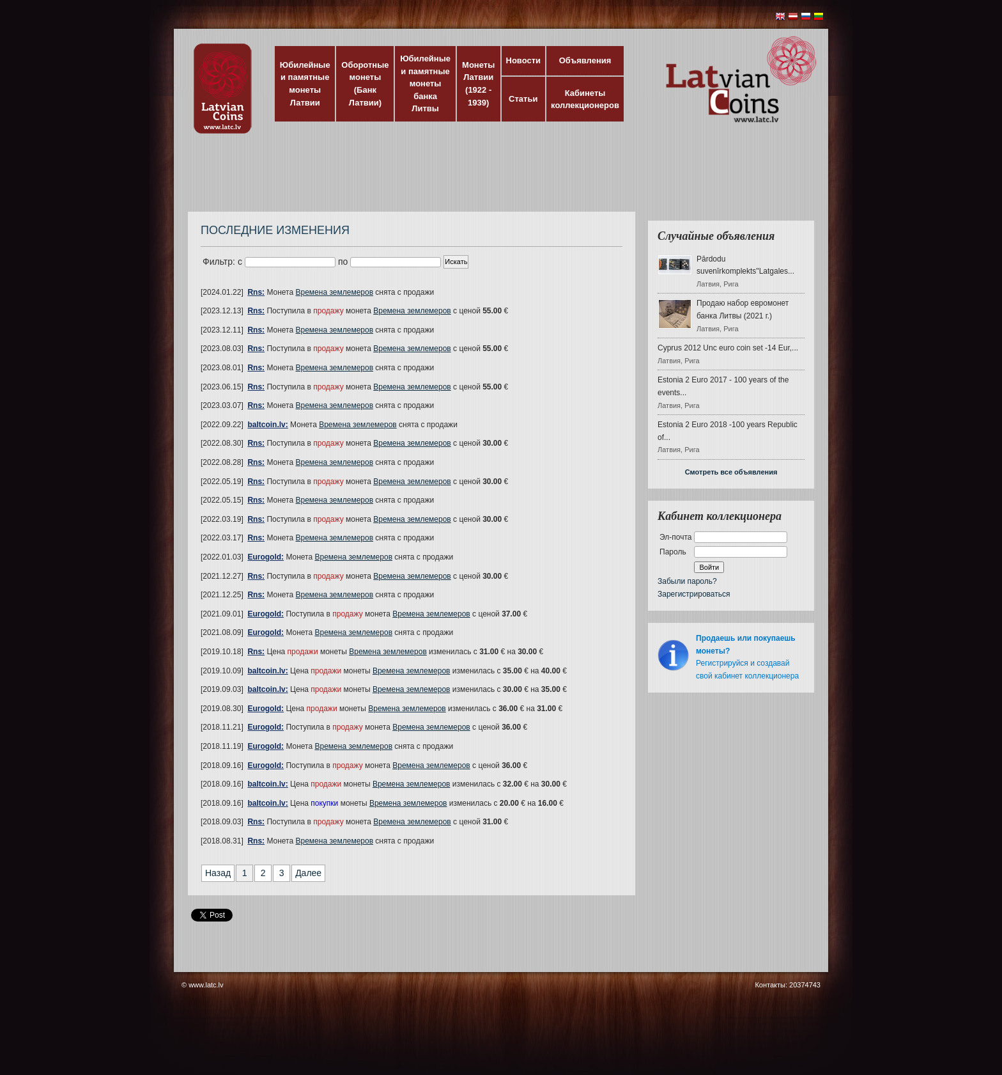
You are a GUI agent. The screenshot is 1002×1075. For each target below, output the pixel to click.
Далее (308, 873)
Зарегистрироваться (694, 594)
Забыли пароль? (687, 581)
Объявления (585, 60)
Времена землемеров (335, 292)
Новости (523, 60)
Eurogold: (265, 557)
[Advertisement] (498, 179)
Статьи (523, 99)
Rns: (256, 292)
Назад (218, 873)
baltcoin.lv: (267, 424)
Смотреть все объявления (731, 472)
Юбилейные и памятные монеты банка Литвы (425, 83)
